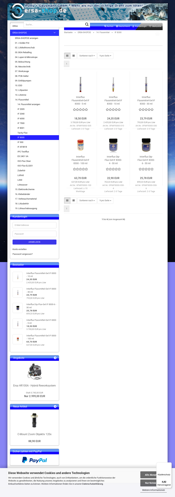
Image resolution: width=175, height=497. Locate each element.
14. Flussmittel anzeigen (29, 112)
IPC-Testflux (23, 159)
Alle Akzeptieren (153, 475)
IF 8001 (21, 136)
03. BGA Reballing (23, 60)
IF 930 (20, 150)
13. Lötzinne (20, 102)
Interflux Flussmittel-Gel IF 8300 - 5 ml (80, 108)
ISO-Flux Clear (24, 169)
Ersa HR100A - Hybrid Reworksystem (34, 393)
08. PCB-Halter (22, 84)
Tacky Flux (22, 140)
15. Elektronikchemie (25, 197)
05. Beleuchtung (22, 69)
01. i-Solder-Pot (22, 50)
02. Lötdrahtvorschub (25, 55)
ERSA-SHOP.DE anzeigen (26, 46)
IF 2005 (21, 117)
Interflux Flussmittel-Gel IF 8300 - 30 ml (146, 108)
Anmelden (34, 250)
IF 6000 (21, 126)
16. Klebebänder (22, 202)
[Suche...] (17, 24)
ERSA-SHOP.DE (20, 40)
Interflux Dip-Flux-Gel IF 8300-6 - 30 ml (146, 167)
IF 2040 (21, 121)
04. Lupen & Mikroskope (26, 65)
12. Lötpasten (21, 98)
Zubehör (21, 178)
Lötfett (21, 183)
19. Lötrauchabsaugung (26, 216)
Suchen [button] (108, 34)
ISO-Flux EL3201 (25, 173)
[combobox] (87, 63)
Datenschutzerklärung (92, 484)
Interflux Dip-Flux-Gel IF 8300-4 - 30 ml (113, 167)
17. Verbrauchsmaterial (26, 206)
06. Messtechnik (23, 74)
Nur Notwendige (153, 483)
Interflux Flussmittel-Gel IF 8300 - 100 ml (80, 167)
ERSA (15, 34)
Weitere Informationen (153, 490)
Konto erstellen (20, 257)
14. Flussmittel (22, 107)
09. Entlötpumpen (23, 88)
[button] (123, 34)
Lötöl (20, 187)
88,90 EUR (34, 448)
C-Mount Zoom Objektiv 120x (35, 442)
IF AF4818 (22, 154)
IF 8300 (21, 145)
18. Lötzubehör (22, 211)
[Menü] (170, 464)
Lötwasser (22, 192)
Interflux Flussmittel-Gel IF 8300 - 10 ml (113, 108)
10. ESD (18, 93)
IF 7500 (21, 131)
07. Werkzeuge (22, 79)
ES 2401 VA (23, 164)
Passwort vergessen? (23, 261)
